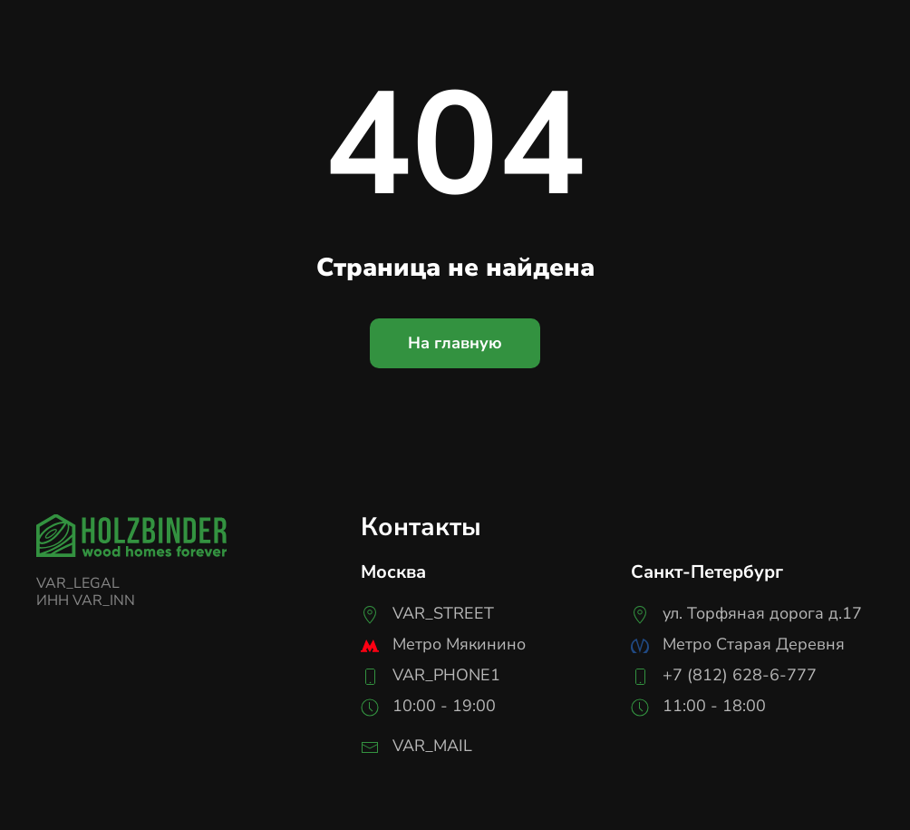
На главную (455, 343)
